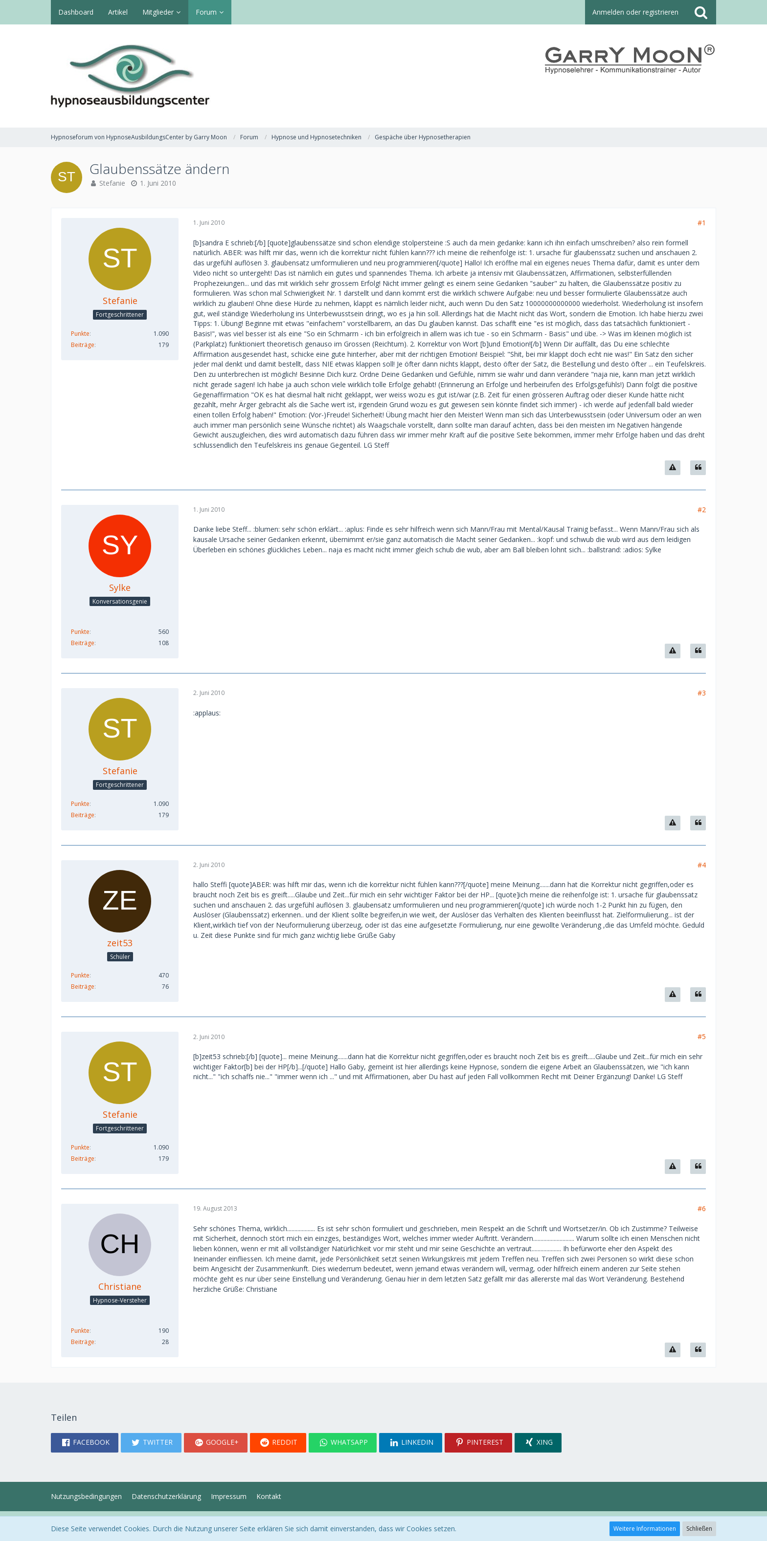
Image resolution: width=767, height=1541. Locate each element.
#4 (702, 864)
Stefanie (112, 183)
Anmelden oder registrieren (635, 12)
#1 (702, 222)
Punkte (80, 333)
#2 (702, 509)
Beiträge (82, 345)
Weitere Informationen (644, 1528)
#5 (702, 1036)
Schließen (699, 1528)
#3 (702, 692)
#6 (702, 1208)
